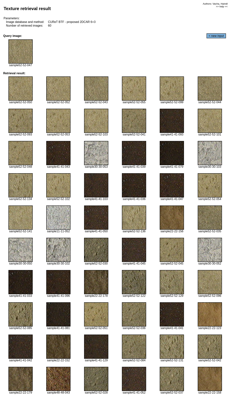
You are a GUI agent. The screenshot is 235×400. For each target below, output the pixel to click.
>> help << (222, 6)
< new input (216, 35)
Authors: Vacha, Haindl (215, 3)
